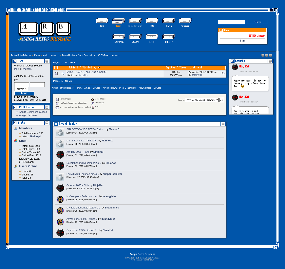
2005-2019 (149, 260)
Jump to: (181, 100)
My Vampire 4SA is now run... (82, 196)
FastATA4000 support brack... (82, 174)
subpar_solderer (112, 174)
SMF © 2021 (140, 258)
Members (25, 128)
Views (182, 67)
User (20, 61)
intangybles (83, 75)
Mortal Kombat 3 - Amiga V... (82, 140)
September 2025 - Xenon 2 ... (82, 230)
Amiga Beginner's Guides (33, 112)
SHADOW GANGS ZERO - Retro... (85, 129)
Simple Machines (152, 258)
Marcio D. (114, 129)
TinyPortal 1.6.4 (137, 260)
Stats (21, 122)
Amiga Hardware (28, 115)
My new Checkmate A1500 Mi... (83, 207)
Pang (242, 41)
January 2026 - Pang (77, 152)
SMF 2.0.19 (129, 258)
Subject (73, 67)
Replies (170, 67)
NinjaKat (244, 66)
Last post (196, 67)
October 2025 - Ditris (77, 185)
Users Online (28, 166)
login (16, 69)
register (27, 69)
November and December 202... (84, 163)
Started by (91, 67)
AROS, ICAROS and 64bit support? (86, 72)
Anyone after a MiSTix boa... (82, 219)
